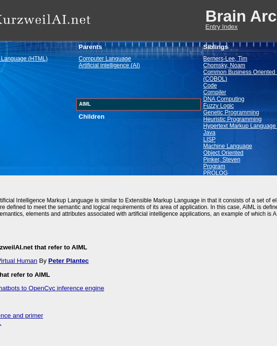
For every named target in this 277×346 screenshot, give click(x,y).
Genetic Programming (231, 112)
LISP (209, 139)
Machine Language (227, 146)
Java (209, 132)
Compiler (214, 92)
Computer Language (105, 58)
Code (210, 85)
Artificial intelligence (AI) (109, 65)
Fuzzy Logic (218, 105)
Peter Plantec (68, 260)
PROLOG (215, 173)
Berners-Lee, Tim (225, 58)
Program (214, 166)
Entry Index (222, 26)
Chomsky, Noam (224, 65)
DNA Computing (223, 99)
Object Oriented (223, 152)
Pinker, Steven (221, 159)
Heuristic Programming (232, 119)
